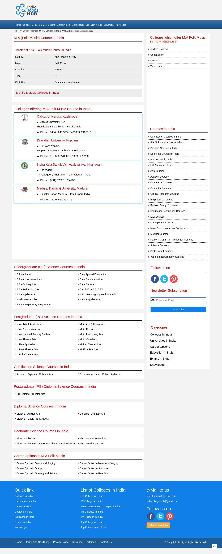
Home (18, 25)
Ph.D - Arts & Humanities (93, 438)
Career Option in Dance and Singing (36, 463)
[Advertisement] (78, 233)
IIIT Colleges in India (92, 511)
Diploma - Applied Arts (28, 413)
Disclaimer (77, 542)
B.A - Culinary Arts (26, 284)
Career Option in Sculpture (94, 468)
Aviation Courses (159, 176)
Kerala (153, 60)
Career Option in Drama (29, 468)
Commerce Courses (161, 182)
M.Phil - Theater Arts (27, 354)
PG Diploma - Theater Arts (30, 394)
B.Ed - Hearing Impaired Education (98, 294)
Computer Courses (160, 188)
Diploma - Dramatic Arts (92, 413)
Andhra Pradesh (159, 49)
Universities (109, 25)
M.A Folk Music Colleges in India (37, 92)
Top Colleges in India (92, 522)
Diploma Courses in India (163, 148)
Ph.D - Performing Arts (92, 443)
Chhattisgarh (157, 54)
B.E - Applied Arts (25, 294)
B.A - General (87, 284)
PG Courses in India (51, 31)
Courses (36, 25)
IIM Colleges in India (92, 517)
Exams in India (63, 25)
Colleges (26, 25)
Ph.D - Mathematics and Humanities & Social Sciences (45, 443)
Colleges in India (161, 334)
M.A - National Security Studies (33, 334)
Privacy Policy (60, 542)
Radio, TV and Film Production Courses (171, 239)
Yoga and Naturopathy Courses (167, 256)
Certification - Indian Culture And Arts (100, 374)
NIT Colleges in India (92, 496)
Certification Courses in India (165, 136)
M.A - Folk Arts (88, 329)
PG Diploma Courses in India (166, 142)
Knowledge (121, 25)
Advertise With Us (158, 525)
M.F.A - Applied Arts (26, 344)
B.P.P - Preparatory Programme (33, 304)
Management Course (161, 222)
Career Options (48, 25)
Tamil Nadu (156, 66)
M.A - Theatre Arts (26, 339)
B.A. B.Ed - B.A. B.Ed (91, 289)
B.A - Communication (91, 279)
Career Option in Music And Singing (99, 463)
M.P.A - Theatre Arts (27, 349)
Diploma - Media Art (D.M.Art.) (32, 418)
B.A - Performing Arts (27, 289)
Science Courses (159, 245)
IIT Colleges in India (91, 501)
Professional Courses (161, 251)
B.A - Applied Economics (93, 274)
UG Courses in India (161, 165)
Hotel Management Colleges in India (100, 506)
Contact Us (106, 542)
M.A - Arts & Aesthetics (28, 324)
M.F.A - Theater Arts (90, 344)
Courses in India (30, 31)
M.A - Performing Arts (91, 334)
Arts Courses (157, 171)
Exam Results (77, 25)
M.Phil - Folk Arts (89, 349)
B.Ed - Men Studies (26, 299)
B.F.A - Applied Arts (90, 299)
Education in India (94, 25)
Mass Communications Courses (167, 228)
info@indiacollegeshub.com (161, 496)
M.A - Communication (28, 329)
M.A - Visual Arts (88, 339)
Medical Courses (159, 234)
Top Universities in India (93, 527)
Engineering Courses (161, 199)
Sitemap (91, 542)
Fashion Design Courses (163, 205)
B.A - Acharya (23, 274)
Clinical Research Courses (164, 193)
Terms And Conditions (37, 542)
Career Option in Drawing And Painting (37, 473)
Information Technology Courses (167, 211)
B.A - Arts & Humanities (29, 279)
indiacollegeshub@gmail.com (162, 501)
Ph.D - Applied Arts (26, 438)
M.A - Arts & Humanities (92, 324)
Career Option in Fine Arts (94, 473)
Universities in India (163, 340)
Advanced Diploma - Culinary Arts (34, 374)
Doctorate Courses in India (164, 153)
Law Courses (157, 216)
